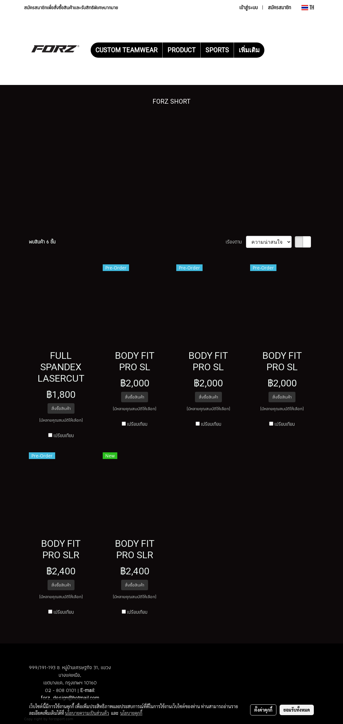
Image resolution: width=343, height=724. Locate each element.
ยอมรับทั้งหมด (296, 710)
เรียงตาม (236, 242)
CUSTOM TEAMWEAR (126, 50)
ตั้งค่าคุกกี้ (263, 710)
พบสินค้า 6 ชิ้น (42, 242)
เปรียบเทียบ (64, 435)
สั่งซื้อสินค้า (61, 408)
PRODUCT (181, 50)
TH (307, 7)
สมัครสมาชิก (279, 7)
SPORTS (217, 50)
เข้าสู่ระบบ (248, 7)
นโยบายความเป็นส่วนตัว (87, 713)
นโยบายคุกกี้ (131, 713)
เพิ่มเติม (249, 50)
